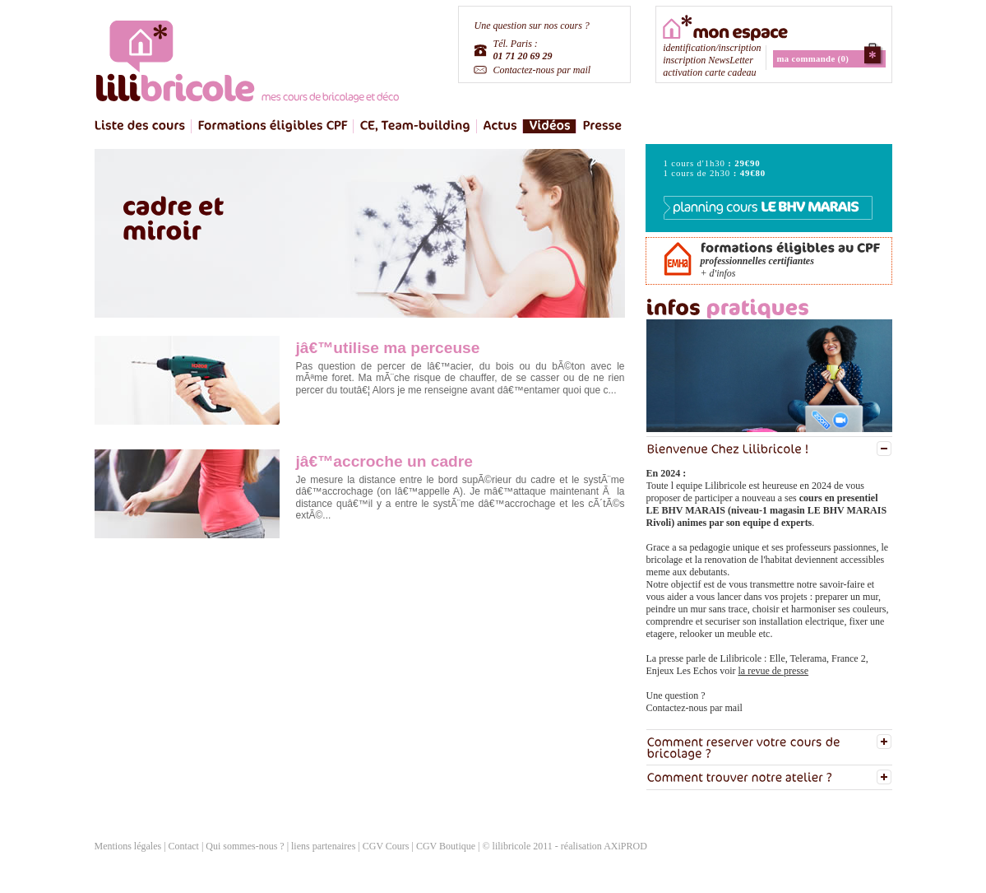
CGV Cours (386, 846)
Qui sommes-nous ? (245, 846)
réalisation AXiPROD (604, 846)
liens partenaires (324, 846)
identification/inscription (712, 47)
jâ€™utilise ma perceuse (388, 347)
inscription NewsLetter (708, 60)
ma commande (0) (813, 58)
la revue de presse (773, 671)
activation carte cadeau (709, 72)
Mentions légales (128, 846)
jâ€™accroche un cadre (384, 461)
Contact (184, 846)
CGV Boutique (445, 846)
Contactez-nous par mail (542, 70)
